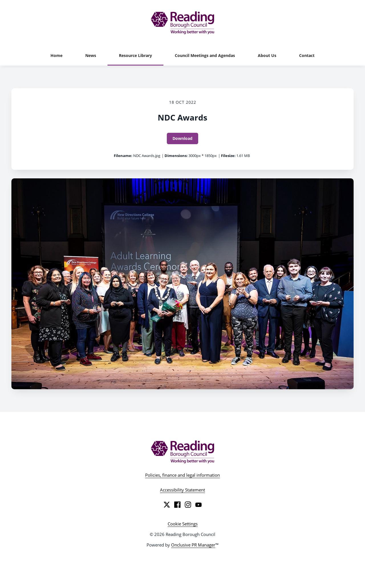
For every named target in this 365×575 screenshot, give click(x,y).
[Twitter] (167, 504)
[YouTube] (198, 504)
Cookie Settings (183, 524)
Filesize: (228, 155)
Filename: (123, 155)
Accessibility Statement (182, 490)
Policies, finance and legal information (182, 475)
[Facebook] (177, 504)
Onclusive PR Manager (193, 545)
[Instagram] (188, 504)
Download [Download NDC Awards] (182, 138)
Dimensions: (176, 155)
